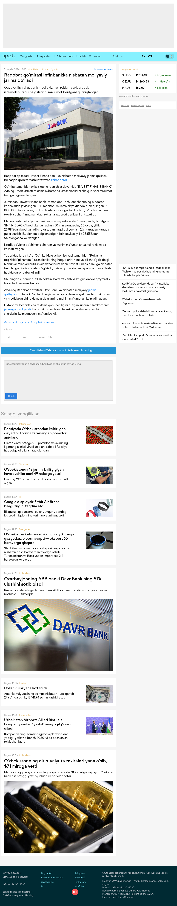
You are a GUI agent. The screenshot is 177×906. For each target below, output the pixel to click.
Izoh (22, 337)
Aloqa (148, 105)
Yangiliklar (27, 56)
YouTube (78, 886)
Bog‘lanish (46, 873)
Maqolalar (43, 56)
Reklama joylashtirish (52, 877)
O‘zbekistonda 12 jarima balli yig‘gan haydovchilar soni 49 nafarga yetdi (34, 471)
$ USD (126, 75)
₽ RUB (126, 87)
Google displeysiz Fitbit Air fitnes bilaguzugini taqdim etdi (31, 504)
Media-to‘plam (137, 105)
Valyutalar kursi (130, 69)
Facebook (78, 877)
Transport (24, 464)
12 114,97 (141, 75)
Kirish (11, 396)
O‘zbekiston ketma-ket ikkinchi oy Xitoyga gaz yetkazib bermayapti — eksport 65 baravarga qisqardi (39, 538)
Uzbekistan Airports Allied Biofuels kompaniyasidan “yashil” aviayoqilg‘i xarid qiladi (38, 724)
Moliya (22, 683)
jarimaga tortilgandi (17, 309)
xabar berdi (59, 180)
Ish (42, 886)
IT (20, 497)
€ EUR (126, 81)
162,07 (140, 87)
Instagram (79, 882)
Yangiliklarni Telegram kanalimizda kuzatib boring (58, 350)
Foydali (81, 56)
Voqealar (95, 56)
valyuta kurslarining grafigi (135, 96)
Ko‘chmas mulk (63, 56)
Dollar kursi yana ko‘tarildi (25, 688)
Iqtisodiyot (25, 424)
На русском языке (103, 69)
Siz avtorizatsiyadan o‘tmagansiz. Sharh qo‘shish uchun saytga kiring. (58, 376)
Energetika (24, 529)
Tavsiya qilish (42, 337)
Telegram (78, 873)
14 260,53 (142, 81)
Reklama (125, 105)
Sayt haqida (47, 882)
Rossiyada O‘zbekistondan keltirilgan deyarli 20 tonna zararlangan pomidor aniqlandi (35, 433)
